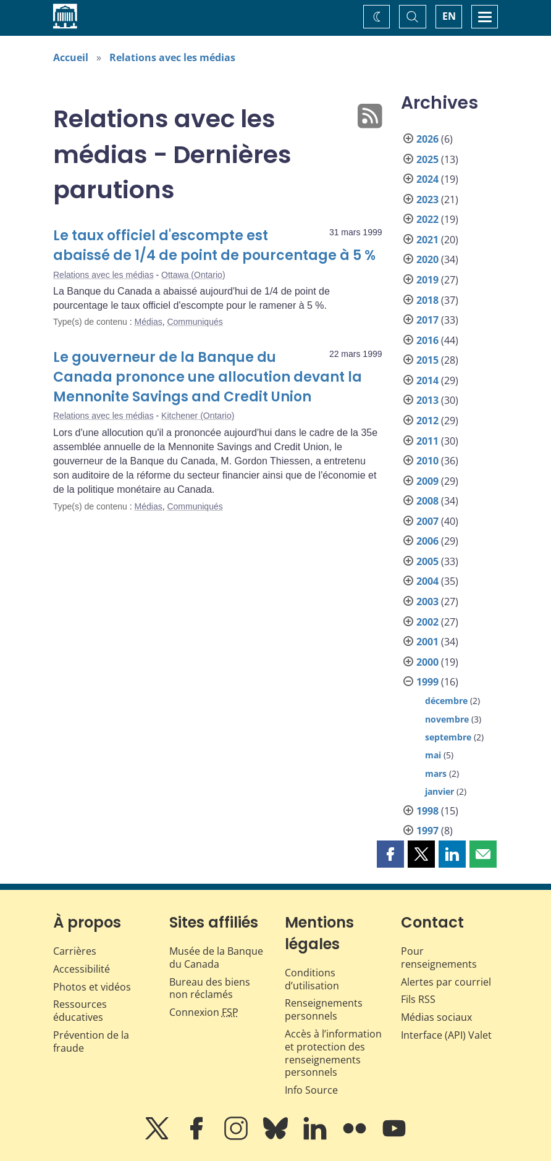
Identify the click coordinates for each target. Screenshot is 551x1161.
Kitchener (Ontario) (197, 416)
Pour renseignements (439, 957)
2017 (427, 320)
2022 (427, 219)
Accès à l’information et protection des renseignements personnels (333, 1053)
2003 (427, 601)
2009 (427, 481)
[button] (390, 854)
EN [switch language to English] (449, 16)
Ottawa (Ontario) (193, 275)
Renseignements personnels (324, 1009)
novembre (447, 719)
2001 (427, 641)
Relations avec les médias (172, 57)
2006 (427, 541)
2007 (427, 521)
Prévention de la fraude (91, 1041)
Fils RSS (418, 999)
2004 (427, 581)
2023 (427, 199)
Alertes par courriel (446, 982)
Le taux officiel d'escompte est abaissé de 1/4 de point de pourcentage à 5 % (214, 245)
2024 (427, 179)
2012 (427, 420)
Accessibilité (81, 969)
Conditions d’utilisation (312, 979)
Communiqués (194, 322)
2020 (427, 259)
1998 (427, 811)
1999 (427, 682)
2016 (427, 340)
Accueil (70, 57)
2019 (427, 280)
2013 (427, 400)
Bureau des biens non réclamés (209, 988)
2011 (427, 441)
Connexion (203, 1012)
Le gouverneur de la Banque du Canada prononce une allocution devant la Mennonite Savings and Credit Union (207, 377)
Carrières (74, 951)
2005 (427, 561)
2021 (427, 239)
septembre (448, 737)
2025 (427, 159)
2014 (427, 380)
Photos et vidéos (92, 987)
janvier (439, 791)
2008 (427, 501)
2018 (427, 300)
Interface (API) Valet (446, 1035)
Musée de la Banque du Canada (216, 957)
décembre (446, 700)
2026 (427, 139)
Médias (148, 322)
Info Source (311, 1090)
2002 (427, 622)
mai (433, 755)
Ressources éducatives (80, 1010)
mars (436, 773)
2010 (427, 460)
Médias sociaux (436, 1017)
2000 (427, 662)
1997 (427, 830)
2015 (427, 360)
